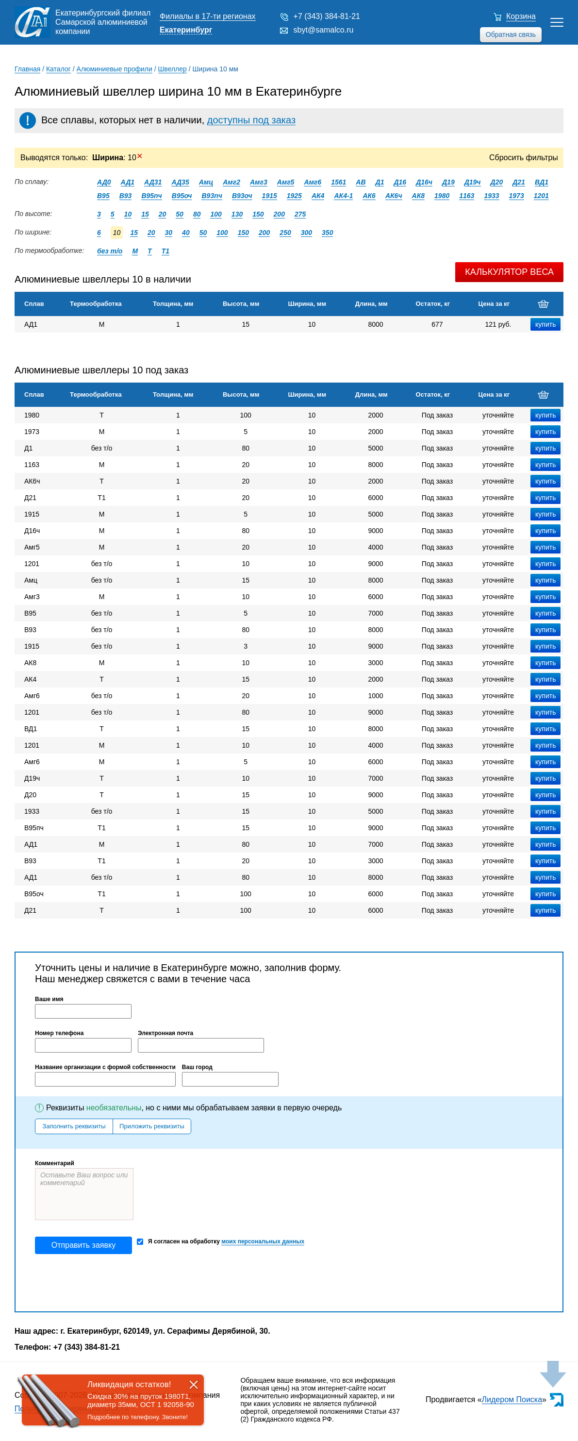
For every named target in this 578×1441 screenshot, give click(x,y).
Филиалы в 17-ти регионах (208, 16)
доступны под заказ (251, 120)
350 (327, 232)
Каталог (58, 69)
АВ (360, 182)
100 (215, 214)
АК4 (318, 196)
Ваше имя (49, 999)
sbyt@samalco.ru (324, 30)
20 (162, 214)
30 (169, 232)
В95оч (182, 196)
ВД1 (541, 182)
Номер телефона (59, 1033)
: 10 (117, 157)
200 (279, 214)
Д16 (400, 182)
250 (285, 232)
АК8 (418, 196)
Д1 (380, 182)
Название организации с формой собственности (105, 1067)
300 (306, 232)
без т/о (109, 251)
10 (128, 214)
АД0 (104, 182)
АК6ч (393, 196)
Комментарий (54, 1163)
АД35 (180, 182)
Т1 (165, 251)
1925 (294, 196)
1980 (441, 196)
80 (197, 214)
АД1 (128, 182)
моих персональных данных (262, 1241)
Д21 (518, 182)
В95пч (151, 196)
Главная (27, 69)
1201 (541, 196)
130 (237, 214)
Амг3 (258, 182)
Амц (206, 182)
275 (300, 214)
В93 (125, 196)
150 (258, 214)
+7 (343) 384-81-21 (327, 16)
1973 (516, 196)
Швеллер (172, 69)
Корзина (521, 16)
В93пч (211, 196)
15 (145, 214)
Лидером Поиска (512, 1399)
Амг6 (312, 182)
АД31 (153, 182)
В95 (103, 196)
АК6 (369, 196)
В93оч (242, 196)
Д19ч (472, 182)
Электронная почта (165, 1033)
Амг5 (286, 182)
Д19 (448, 182)
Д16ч (424, 182)
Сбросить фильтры (523, 157)
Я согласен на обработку (220, 1241)
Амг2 (231, 182)
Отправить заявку (83, 1245)
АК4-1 (343, 196)
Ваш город (197, 1067)
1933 (491, 196)
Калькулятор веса (509, 272)
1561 (338, 182)
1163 (466, 196)
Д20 (497, 182)
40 (186, 232)
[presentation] (108, 1283)
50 (179, 214)
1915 (269, 196)
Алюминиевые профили (114, 69)
